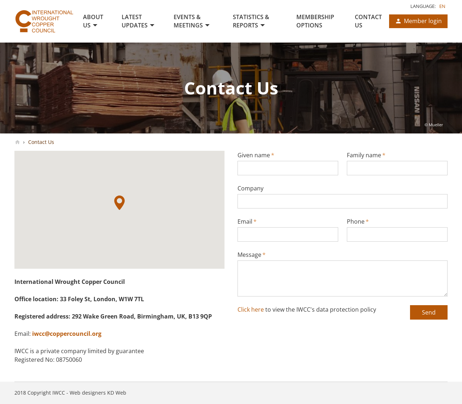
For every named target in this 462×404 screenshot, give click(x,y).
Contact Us (40, 142)
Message (251, 255)
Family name (366, 155)
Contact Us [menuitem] (368, 21)
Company (250, 188)
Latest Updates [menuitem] (135, 21)
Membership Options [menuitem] (315, 21)
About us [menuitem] (93, 21)
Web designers (88, 392)
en (442, 6)
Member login (423, 21)
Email (247, 221)
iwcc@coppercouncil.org (66, 334)
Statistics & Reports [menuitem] (251, 21)
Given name (255, 155)
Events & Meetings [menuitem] (188, 21)
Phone (358, 221)
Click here (250, 309)
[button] (119, 203)
